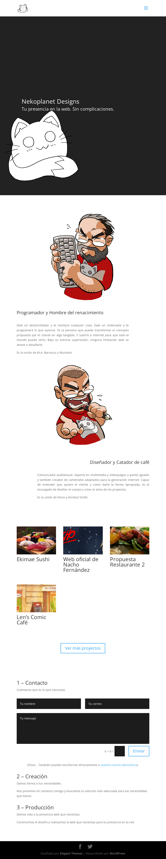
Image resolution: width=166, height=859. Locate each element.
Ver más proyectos (83, 648)
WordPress (117, 853)
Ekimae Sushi (33, 559)
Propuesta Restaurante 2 (127, 561)
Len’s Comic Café (31, 619)
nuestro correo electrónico (119, 765)
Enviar (139, 751)
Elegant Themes (71, 853)
